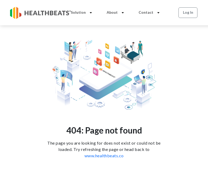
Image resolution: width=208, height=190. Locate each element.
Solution (82, 13)
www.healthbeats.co (104, 155)
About (116, 13)
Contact (150, 13)
